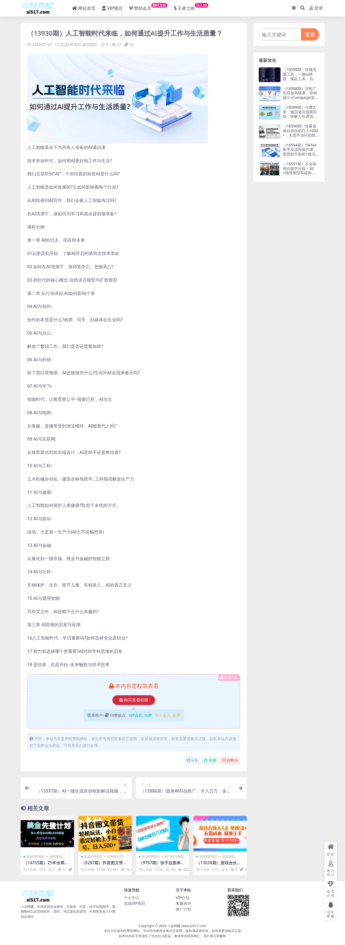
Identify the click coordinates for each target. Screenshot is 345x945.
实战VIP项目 (70, 44)
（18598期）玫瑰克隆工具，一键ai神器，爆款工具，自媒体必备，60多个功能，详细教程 (300, 78)
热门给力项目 (174, 856)
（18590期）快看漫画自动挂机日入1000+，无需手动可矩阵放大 (300, 132)
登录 (316, 8)
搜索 (309, 34)
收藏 (210, 760)
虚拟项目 (89, 44)
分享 (192, 760)
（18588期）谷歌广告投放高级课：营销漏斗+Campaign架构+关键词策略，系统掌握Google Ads (301, 97)
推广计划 (183, 909)
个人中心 (131, 897)
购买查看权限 (133, 700)
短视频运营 (115, 856)
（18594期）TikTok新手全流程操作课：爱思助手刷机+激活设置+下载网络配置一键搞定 (300, 154)
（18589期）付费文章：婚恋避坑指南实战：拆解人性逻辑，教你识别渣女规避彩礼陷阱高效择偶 (300, 116)
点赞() (230, 760)
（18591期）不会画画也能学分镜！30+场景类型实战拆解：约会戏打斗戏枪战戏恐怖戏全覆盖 (300, 173)
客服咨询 (183, 903)
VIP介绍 (182, 897)
